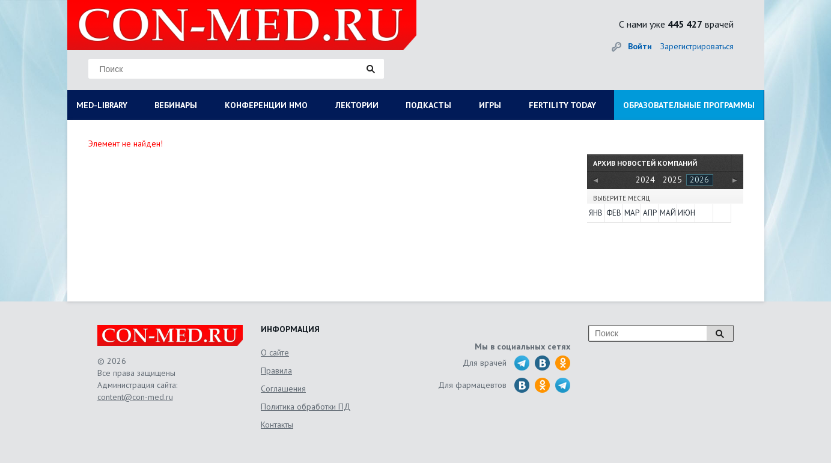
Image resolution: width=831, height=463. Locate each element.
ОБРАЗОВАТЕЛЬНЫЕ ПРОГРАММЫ (689, 105)
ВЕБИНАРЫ (175, 105)
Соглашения (283, 388)
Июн (685, 213)
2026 (699, 179)
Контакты (277, 424)
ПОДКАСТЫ (428, 105)
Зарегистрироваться (697, 46)
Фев (613, 213)
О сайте (275, 352)
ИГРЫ (490, 105)
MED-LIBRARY (101, 105)
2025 (672, 179)
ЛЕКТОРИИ (357, 105)
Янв (596, 213)
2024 (645, 179)
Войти (640, 46)
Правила (276, 370)
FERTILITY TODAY (562, 105)
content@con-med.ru (135, 397)
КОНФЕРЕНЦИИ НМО (266, 105)
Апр (650, 213)
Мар (631, 213)
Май (667, 213)
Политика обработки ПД (305, 406)
